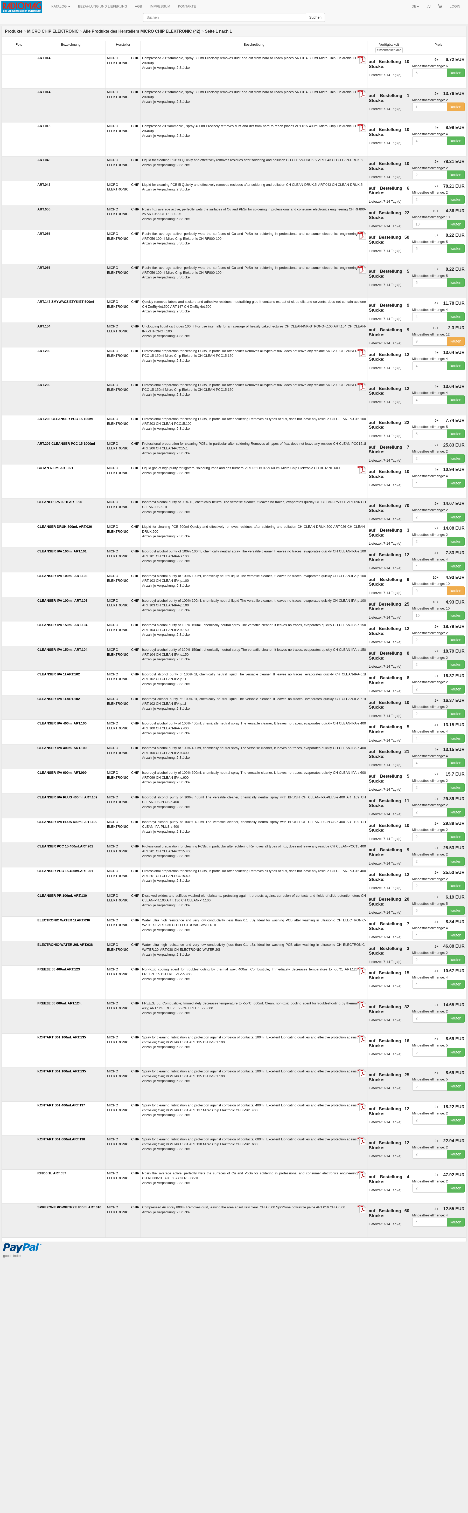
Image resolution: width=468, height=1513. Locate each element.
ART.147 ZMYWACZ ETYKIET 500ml (65, 302)
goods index (12, 1256)
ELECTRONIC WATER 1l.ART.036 (63, 920)
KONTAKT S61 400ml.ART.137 (61, 1105)
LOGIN (455, 6)
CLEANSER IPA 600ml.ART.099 (62, 773)
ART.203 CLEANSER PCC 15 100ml (65, 419)
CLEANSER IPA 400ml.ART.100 (62, 723)
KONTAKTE (187, 6)
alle (389, 50)
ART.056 (44, 234)
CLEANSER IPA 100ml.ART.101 (62, 551)
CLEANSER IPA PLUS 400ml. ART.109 (67, 797)
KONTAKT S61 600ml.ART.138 (61, 1139)
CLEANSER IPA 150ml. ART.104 (62, 625)
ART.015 (44, 126)
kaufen (455, 73)
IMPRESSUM (160, 6)
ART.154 (44, 326)
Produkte (14, 31)
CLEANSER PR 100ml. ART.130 (62, 896)
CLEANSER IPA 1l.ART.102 (58, 674)
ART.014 (44, 58)
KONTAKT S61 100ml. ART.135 (61, 1037)
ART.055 (44, 209)
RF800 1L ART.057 (51, 1173)
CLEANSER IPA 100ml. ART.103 (62, 576)
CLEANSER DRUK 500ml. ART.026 (64, 527)
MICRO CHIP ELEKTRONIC (53, 31)
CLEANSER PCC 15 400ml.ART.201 (65, 846)
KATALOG (60, 6)
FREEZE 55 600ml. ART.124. (59, 1003)
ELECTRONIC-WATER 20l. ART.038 (65, 945)
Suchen (315, 17)
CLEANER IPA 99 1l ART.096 (59, 502)
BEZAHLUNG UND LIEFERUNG (102, 6)
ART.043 (44, 160)
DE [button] (415, 6)
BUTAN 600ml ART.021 (55, 468)
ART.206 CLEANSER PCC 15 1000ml (66, 444)
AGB (138, 6)
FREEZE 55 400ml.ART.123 (58, 969)
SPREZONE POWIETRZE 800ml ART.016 (69, 1207)
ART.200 (44, 351)
